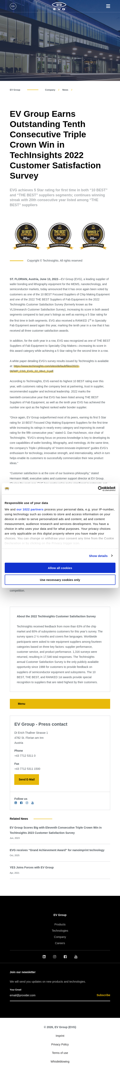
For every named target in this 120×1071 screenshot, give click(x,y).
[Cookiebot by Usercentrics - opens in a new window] (97, 488)
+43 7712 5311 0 (25, 755)
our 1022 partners (29, 509)
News (65, 90)
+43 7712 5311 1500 (27, 768)
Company (50, 90)
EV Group (15, 90)
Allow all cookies (60, 568)
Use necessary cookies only (60, 579)
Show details (98, 555)
